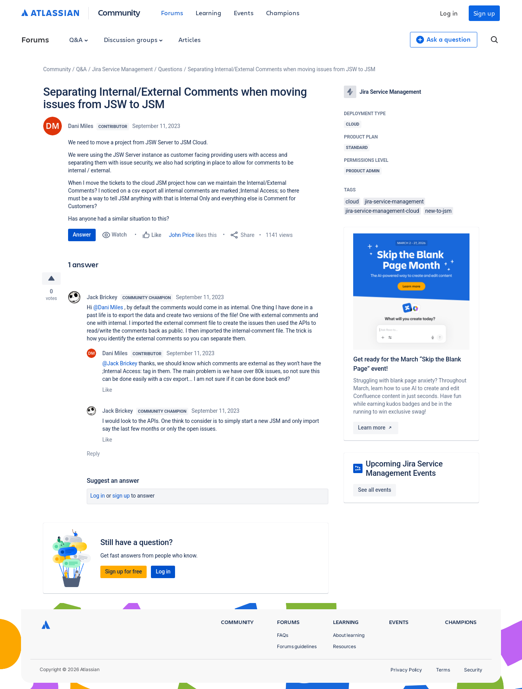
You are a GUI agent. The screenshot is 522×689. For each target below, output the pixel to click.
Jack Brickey (102, 297)
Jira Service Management (122, 69)
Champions (283, 13)
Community (119, 12)
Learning (208, 13)
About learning (348, 635)
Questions (170, 69)
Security (473, 670)
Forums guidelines (297, 646)
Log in (449, 13)
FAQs (282, 635)
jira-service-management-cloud (382, 211)
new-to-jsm (438, 211)
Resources (344, 646)
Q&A (78, 39)
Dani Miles (80, 126)
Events (244, 13)
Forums (172, 13)
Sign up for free (123, 572)
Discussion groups (133, 39)
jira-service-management (394, 201)
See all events (374, 490)
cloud (352, 201)
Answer (82, 234)
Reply (93, 454)
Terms (443, 670)
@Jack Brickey (119, 363)
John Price (181, 235)
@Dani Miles (108, 307)
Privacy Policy (406, 670)
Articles (189, 39)
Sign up (484, 13)
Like (107, 390)
